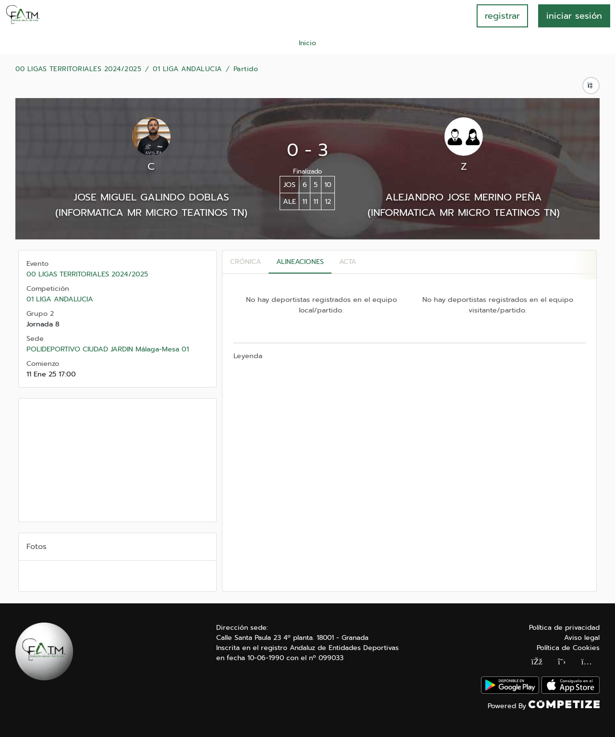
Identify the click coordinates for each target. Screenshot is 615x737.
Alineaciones (300, 262)
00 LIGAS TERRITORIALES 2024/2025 (78, 69)
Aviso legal (582, 638)
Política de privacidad (564, 628)
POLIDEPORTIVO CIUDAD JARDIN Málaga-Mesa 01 (107, 349)
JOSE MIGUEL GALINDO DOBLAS (151, 197)
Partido (246, 69)
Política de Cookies (568, 648)
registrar (502, 16)
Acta (347, 262)
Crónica (245, 262)
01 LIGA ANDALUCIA (187, 69)
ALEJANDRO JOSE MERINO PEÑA (463, 197)
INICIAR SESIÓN (574, 16)
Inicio (307, 43)
